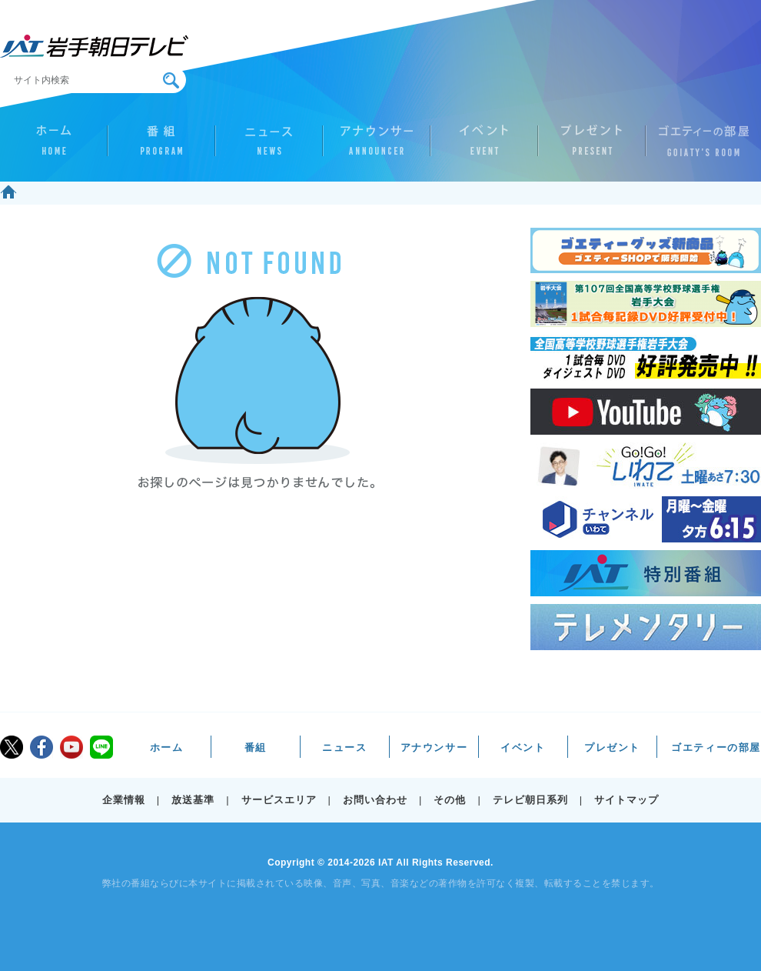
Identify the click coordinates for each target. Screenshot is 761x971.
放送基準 (192, 800)
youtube (71, 747)
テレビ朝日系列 (530, 800)
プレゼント (592, 147)
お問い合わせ (375, 800)
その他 (450, 800)
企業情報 (123, 800)
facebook (41, 747)
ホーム (54, 147)
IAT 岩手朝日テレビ (94, 46)
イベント (484, 147)
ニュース (269, 147)
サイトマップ (626, 800)
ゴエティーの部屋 (699, 147)
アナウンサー (376, 147)
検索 (171, 80)
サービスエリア (279, 800)
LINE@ (101, 747)
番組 (161, 147)
